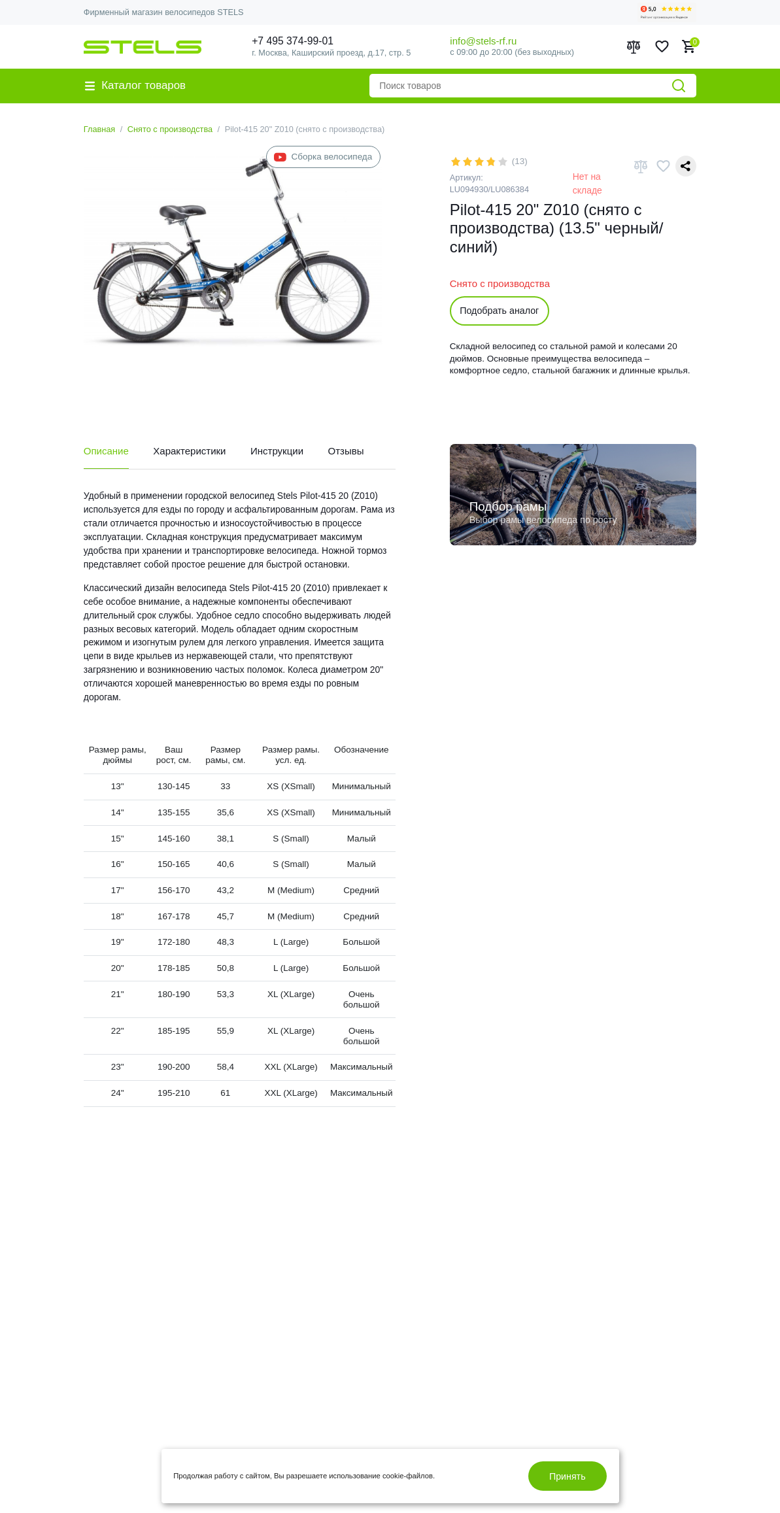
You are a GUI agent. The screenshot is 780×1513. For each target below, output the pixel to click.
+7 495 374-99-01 (292, 40)
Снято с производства (169, 129)
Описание (106, 450)
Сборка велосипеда (323, 157)
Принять (567, 1476)
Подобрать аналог (499, 310)
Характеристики (189, 450)
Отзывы (346, 450)
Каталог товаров (135, 85)
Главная (100, 129)
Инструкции (276, 450)
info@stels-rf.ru (483, 40)
